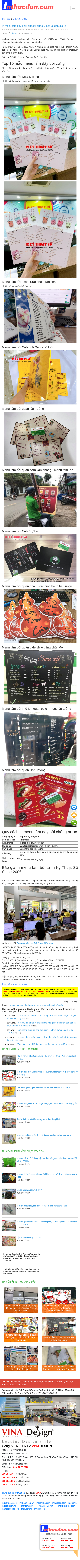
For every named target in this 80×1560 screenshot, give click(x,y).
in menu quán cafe (42, 1005)
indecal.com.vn (9, 1506)
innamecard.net (46, 1506)
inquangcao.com (9, 1503)
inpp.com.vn (27, 1509)
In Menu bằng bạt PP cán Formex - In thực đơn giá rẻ (59, 1338)
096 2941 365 (8, 1481)
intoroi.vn (72, 1503)
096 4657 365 (43, 991)
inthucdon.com (59, 1503)
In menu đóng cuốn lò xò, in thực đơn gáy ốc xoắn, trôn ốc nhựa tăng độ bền (47, 1103)
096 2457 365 (17, 991)
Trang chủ (6, 19)
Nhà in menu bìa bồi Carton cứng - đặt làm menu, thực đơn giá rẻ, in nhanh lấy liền (21, 1308)
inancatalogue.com (10, 1509)
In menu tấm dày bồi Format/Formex (35, 943)
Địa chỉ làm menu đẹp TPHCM (29, 1237)
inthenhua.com (43, 1503)
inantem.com (27, 1506)
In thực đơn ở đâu (20, 19)
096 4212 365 (8, 1485)
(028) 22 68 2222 (20, 1467)
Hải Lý (13, 33)
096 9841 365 (30, 991)
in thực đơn (57, 1005)
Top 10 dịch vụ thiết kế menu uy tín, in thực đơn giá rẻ (42, 1044)
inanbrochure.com (66, 1506)
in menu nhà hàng (24, 1005)
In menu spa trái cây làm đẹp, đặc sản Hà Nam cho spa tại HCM (42, 1205)
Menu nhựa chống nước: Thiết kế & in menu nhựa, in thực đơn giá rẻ (44, 1135)
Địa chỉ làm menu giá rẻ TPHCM (29, 1189)
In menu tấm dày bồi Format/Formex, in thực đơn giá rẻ (34, 25)
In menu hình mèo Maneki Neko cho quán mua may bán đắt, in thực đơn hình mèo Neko (59, 1308)
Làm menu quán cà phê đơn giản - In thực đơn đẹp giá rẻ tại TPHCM (44, 1087)
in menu (11, 1005)
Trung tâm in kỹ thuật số (13, 1493)
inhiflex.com (39, 1509)
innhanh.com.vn (27, 1503)
